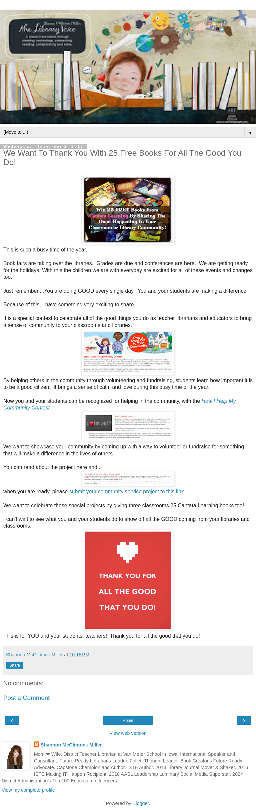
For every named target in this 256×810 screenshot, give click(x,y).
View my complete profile (28, 790)
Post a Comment (26, 697)
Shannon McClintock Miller (71, 744)
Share (14, 665)
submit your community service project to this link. (127, 491)
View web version (128, 733)
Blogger (141, 803)
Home (128, 720)
